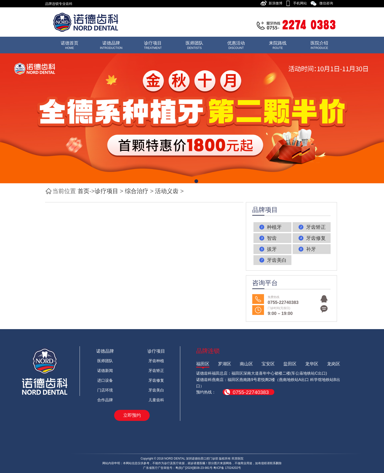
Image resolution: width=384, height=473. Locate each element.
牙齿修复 (156, 380)
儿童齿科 (156, 400)
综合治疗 (136, 191)
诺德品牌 (105, 351)
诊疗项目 (106, 191)
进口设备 (105, 380)
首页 (83, 191)
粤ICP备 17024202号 (227, 468)
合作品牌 (105, 400)
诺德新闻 (105, 371)
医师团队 (105, 361)
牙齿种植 (156, 361)
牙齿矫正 (156, 371)
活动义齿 (167, 191)
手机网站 (301, 3)
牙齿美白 (156, 390)
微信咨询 (327, 3)
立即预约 (132, 415)
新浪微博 (277, 3)
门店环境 (105, 390)
